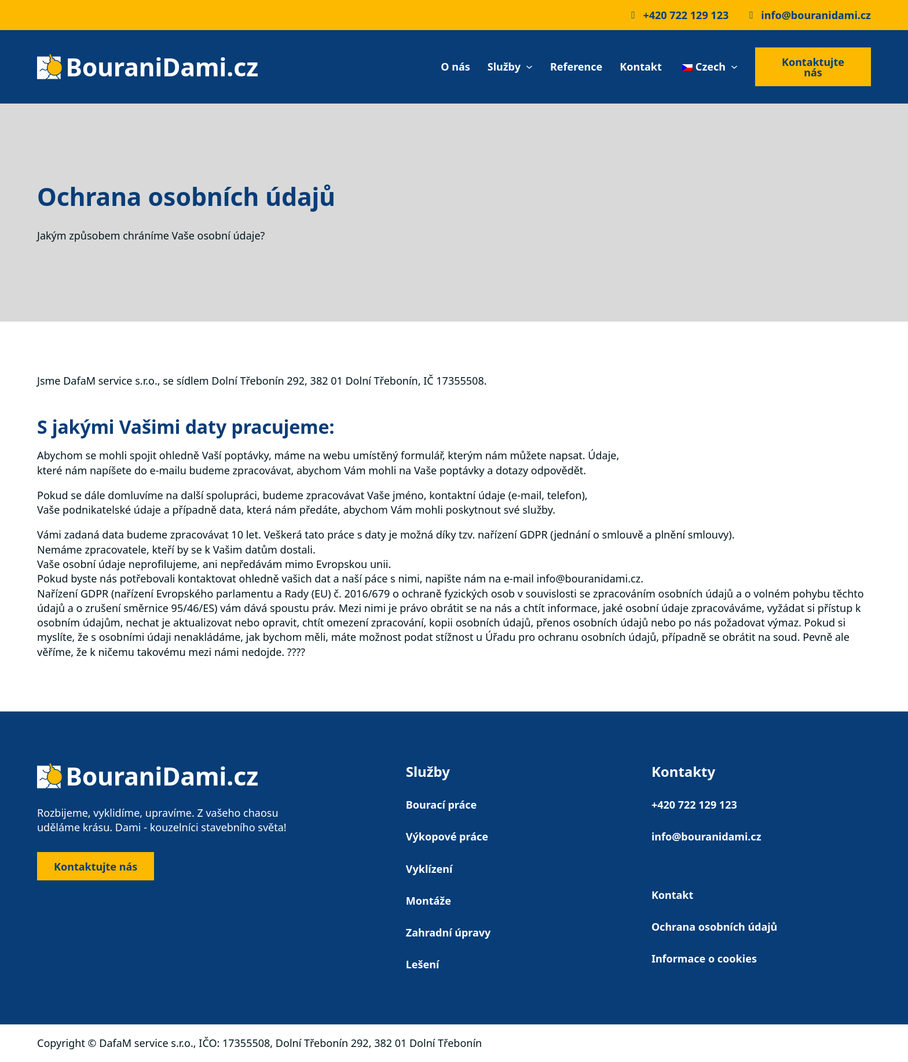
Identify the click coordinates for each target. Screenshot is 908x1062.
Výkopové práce (447, 836)
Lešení (423, 964)
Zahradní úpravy (448, 932)
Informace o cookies (704, 958)
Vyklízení (429, 869)
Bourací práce (441, 805)
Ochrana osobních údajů (714, 927)
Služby (504, 66)
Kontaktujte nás (813, 67)
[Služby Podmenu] (529, 67)
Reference (576, 66)
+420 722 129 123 (694, 805)
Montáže (428, 901)
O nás (455, 66)
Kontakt (640, 66)
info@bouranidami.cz (706, 836)
